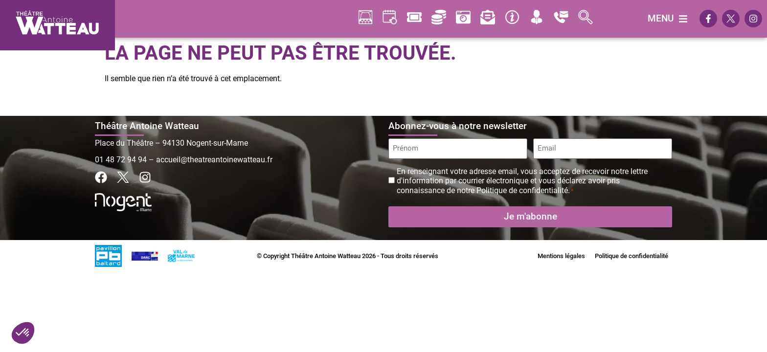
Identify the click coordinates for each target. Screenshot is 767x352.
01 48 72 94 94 (121, 159)
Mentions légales (561, 255)
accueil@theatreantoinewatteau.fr (214, 159)
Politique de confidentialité (631, 255)
